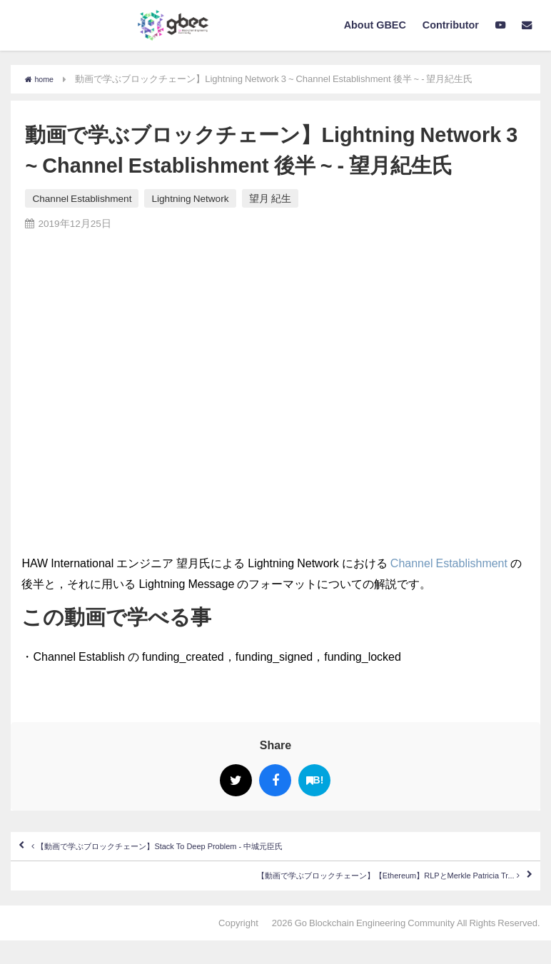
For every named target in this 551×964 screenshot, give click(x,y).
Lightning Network (189, 198)
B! (315, 780)
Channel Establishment (81, 198)
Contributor (451, 25)
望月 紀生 (270, 198)
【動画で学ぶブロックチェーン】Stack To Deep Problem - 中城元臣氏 (219, 852)
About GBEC (375, 25)
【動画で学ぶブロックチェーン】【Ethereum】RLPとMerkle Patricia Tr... (323, 894)
